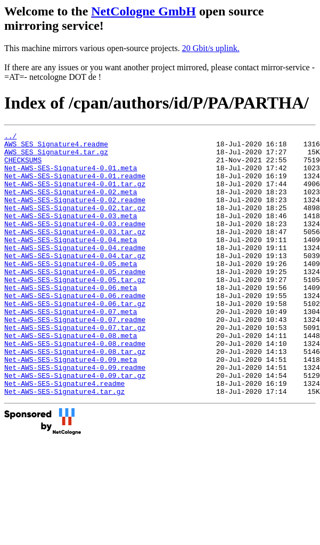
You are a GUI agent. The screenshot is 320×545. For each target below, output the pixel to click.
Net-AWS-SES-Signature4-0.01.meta (70, 175)
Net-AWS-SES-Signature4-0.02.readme (74, 214)
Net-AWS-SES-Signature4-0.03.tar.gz (74, 252)
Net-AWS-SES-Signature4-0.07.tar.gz (74, 367)
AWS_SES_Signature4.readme (56, 147)
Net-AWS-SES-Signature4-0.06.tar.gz (74, 338)
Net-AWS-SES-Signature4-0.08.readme (74, 386)
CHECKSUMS (23, 166)
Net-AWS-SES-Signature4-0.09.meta (70, 405)
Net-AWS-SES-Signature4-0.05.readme (74, 300)
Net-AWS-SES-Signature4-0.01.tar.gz (74, 195)
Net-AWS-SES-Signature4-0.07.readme (74, 357)
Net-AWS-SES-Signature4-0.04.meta (70, 262)
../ (10, 137)
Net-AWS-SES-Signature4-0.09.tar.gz (74, 425)
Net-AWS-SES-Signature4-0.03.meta (70, 233)
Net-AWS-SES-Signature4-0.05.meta (70, 290)
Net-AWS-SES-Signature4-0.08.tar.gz (74, 396)
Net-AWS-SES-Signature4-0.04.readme (74, 271)
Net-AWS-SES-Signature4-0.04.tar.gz (74, 281)
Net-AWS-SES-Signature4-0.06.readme (74, 329)
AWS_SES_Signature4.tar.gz (56, 156)
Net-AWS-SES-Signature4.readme (64, 434)
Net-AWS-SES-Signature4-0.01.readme (74, 185)
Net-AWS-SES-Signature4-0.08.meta (70, 377)
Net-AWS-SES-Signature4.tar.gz (64, 444)
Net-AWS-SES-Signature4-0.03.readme (74, 242)
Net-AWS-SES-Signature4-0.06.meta (70, 319)
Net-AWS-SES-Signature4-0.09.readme (74, 415)
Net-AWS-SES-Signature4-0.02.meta (70, 204)
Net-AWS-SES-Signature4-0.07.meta (70, 348)
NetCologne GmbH (143, 11)
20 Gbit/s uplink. (211, 48)
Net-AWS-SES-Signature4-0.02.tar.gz (74, 223)
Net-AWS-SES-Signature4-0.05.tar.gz (74, 310)
